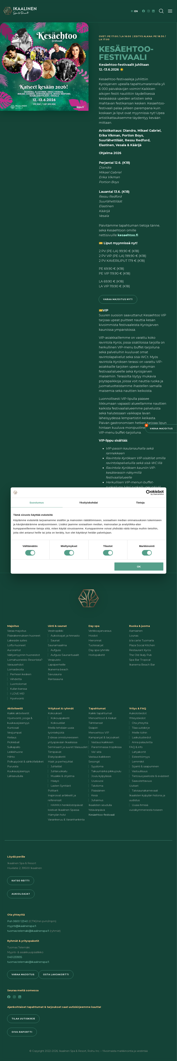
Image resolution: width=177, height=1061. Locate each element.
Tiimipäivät (54, 752)
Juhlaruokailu (59, 771)
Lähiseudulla (15, 776)
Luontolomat (18, 684)
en (136, 11)
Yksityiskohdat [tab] (88, 502)
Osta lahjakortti (56, 974)
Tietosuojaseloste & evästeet (150, 776)
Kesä (94, 795)
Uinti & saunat (57, 626)
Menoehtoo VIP (98, 732)
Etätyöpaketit (57, 756)
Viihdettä (16, 679)
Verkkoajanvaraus (99, 630)
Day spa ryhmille (98, 650)
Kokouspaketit (60, 718)
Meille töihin (139, 732)
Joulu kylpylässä (101, 776)
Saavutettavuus (142, 781)
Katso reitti (21, 880)
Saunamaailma (57, 645)
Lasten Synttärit (61, 785)
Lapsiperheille (57, 664)
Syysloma (97, 766)
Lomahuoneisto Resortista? (24, 659)
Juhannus (97, 800)
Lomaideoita (15, 669)
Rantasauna (55, 679)
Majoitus (13, 626)
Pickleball (13, 742)
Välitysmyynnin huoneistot (23, 655)
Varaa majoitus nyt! (118, 299)
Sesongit (94, 761)
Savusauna (55, 674)
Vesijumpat (14, 732)
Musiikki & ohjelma (62, 776)
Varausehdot (15, 664)
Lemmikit (138, 761)
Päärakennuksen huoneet (23, 635)
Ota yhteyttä (140, 723)
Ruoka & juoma (139, 626)
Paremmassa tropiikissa (106, 747)
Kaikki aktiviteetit (18, 713)
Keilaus (11, 737)
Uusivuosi (97, 781)
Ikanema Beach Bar (142, 664)
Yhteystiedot (137, 718)
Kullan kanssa (18, 688)
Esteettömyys (141, 756)
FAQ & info (136, 747)
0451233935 (14, 957)
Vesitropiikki (55, 630)
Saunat (55, 640)
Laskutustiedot (141, 737)
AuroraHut (14, 650)
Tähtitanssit (95, 723)
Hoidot (93, 635)
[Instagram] (148, 11)
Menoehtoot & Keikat (102, 718)
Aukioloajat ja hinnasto (65, 635)
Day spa (93, 626)
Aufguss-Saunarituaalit (65, 655)
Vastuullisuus (139, 771)
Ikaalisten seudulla (100, 805)
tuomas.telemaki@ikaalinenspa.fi (28, 930)
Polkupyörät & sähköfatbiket (25, 761)
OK (139, 566)
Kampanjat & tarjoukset (103, 737)
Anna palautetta (142, 742)
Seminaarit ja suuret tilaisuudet (67, 747)
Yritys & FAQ (137, 708)
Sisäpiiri (93, 727)
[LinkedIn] (153, 11)
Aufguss (56, 650)
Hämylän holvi (57, 814)
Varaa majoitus (161, 428)
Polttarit (53, 790)
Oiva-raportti (22, 1032)
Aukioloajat (21, 894)
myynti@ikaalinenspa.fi (21, 926)
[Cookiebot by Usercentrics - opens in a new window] (148, 492)
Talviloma (97, 785)
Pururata (12, 766)
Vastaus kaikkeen (102, 742)
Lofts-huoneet (16, 645)
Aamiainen (136, 630)
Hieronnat (94, 640)
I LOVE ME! (17, 693)
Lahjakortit (139, 752)
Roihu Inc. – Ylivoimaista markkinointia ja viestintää (117, 1051)
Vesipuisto (54, 659)
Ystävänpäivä (96, 809)
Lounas (133, 635)
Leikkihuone (15, 752)
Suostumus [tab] (37, 502)
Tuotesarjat (95, 645)
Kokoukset (55, 713)
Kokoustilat (58, 723)
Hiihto (11, 756)
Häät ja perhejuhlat (60, 761)
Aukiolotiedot (138, 713)
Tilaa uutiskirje (141, 727)
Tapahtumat (97, 708)
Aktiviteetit (15, 708)
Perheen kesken (20, 674)
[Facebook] (143, 11)
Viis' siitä (96, 752)
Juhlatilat (56, 766)
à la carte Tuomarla (141, 640)
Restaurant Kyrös (140, 650)
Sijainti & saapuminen (145, 766)
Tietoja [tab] (140, 502)
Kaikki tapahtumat (100, 713)
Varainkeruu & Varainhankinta (66, 819)
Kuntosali (13, 727)
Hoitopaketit (96, 655)
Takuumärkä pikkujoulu (106, 771)
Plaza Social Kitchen (142, 645)
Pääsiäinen (98, 790)
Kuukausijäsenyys (18, 771)
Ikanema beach (58, 669)
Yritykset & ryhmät (61, 708)
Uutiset (133, 785)
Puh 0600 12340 (17, 921)
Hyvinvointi (17, 698)
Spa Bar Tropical (139, 659)
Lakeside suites (17, 640)
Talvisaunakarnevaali (145, 790)
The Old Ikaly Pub (140, 655)
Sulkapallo (13, 747)
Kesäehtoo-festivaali (101, 814)
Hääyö (55, 781)
